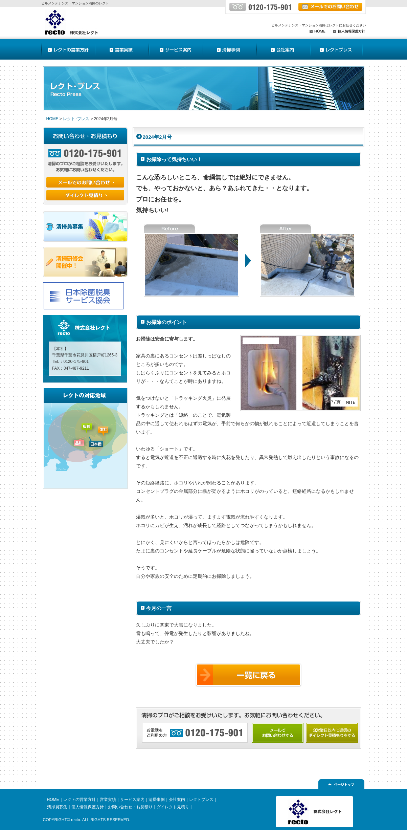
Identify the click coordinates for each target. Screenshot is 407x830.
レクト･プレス (76, 118)
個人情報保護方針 (87, 807)
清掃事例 (157, 799)
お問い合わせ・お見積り (130, 807)
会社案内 (177, 799)
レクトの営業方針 (79, 799)
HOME (52, 118)
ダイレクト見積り (173, 807)
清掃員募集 (57, 807)
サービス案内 (132, 799)
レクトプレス (201, 799)
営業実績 (108, 799)
